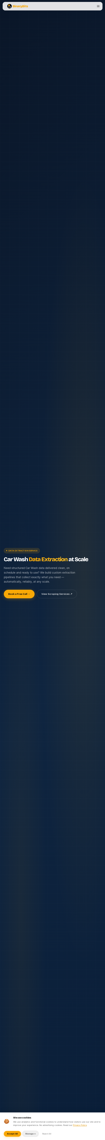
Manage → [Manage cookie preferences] (30, 1134)
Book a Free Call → (19, 594)
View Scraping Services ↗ (56, 594)
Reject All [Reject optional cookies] (46, 1134)
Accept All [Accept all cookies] (12, 1134)
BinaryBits (17, 6)
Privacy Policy (80, 1125)
